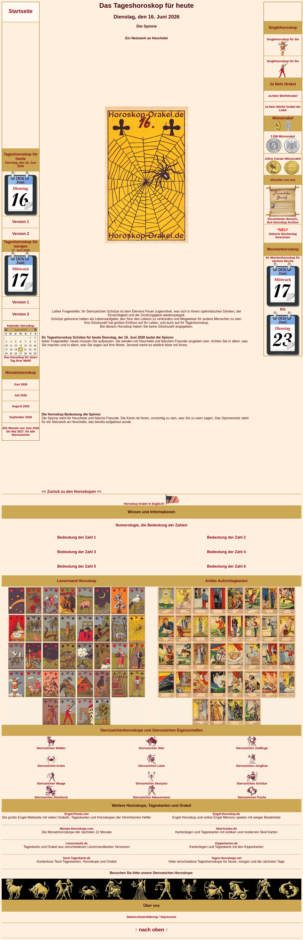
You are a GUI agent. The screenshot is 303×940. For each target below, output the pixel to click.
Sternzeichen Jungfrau (252, 764)
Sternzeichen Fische (252, 796)
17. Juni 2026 (20, 246)
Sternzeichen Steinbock (51, 796)
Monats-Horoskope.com (76, 828)
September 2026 (20, 417)
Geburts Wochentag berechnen (283, 233)
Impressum (168, 917)
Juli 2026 (20, 395)
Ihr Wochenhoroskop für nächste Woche (283, 306)
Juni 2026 (20, 384)
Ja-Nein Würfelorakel (282, 96)
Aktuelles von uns (282, 180)
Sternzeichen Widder (51, 747)
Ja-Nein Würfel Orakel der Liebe (283, 108)
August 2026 (20, 406)
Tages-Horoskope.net (226, 858)
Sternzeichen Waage (51, 782)
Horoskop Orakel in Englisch (151, 503)
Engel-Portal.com (76, 814)
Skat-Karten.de (226, 828)
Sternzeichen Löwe (151, 764)
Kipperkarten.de (226, 843)
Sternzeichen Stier (151, 747)
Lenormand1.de (77, 843)
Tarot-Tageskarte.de (76, 858)
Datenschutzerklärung (142, 917)
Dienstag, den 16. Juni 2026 (20, 160)
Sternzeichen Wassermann (151, 796)
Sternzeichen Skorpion (151, 782)
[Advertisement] (20, 85)
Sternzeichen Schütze (252, 782)
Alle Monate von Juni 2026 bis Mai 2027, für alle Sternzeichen (20, 431)
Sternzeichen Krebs (51, 764)
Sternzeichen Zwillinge (252, 747)
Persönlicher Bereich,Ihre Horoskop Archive (283, 219)
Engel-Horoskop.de (226, 814)
